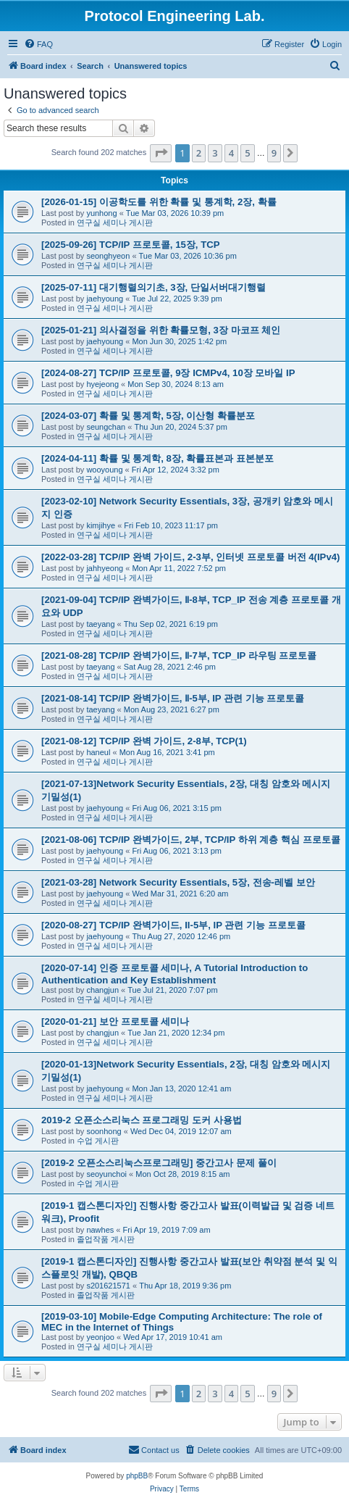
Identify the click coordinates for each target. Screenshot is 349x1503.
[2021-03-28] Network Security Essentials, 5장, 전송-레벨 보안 (178, 882)
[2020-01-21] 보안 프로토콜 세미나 (115, 1021)
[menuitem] (38, 44)
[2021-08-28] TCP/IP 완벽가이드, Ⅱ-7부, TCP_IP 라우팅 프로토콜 (178, 655)
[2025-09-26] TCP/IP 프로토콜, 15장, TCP (130, 244)
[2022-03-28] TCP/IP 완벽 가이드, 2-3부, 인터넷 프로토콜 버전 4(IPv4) (190, 556)
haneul (98, 752)
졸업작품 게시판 (106, 1239)
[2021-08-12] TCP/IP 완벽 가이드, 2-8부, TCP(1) (144, 741)
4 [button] (231, 152)
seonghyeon (108, 255)
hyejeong (102, 384)
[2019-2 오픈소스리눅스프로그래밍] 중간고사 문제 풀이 (159, 1162)
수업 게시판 (98, 1140)
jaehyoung (104, 298)
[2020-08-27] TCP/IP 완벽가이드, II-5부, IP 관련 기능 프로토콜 (173, 925)
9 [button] (274, 152)
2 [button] (198, 152)
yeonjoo (100, 1337)
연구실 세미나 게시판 (115, 222)
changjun (102, 990)
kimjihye (100, 525)
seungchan (105, 426)
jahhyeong (104, 568)
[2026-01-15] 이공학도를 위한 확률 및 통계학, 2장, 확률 (159, 201)
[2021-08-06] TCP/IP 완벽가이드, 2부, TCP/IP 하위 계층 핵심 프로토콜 (190, 839)
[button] (161, 153)
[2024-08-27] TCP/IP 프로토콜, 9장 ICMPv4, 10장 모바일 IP (168, 372)
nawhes (100, 1229)
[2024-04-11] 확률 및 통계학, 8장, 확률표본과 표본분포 (157, 458)
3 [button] (214, 152)
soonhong (103, 1131)
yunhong (101, 213)
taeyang (100, 624)
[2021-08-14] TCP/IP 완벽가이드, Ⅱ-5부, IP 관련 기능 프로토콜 (172, 698)
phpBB (137, 1476)
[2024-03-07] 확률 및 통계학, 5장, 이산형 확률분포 (148, 415)
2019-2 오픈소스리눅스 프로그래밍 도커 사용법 (141, 1120)
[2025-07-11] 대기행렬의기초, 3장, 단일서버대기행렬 (153, 287)
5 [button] (247, 152)
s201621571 (108, 1285)
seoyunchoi (106, 1174)
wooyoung (104, 469)
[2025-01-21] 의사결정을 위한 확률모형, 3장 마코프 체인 (160, 330)
